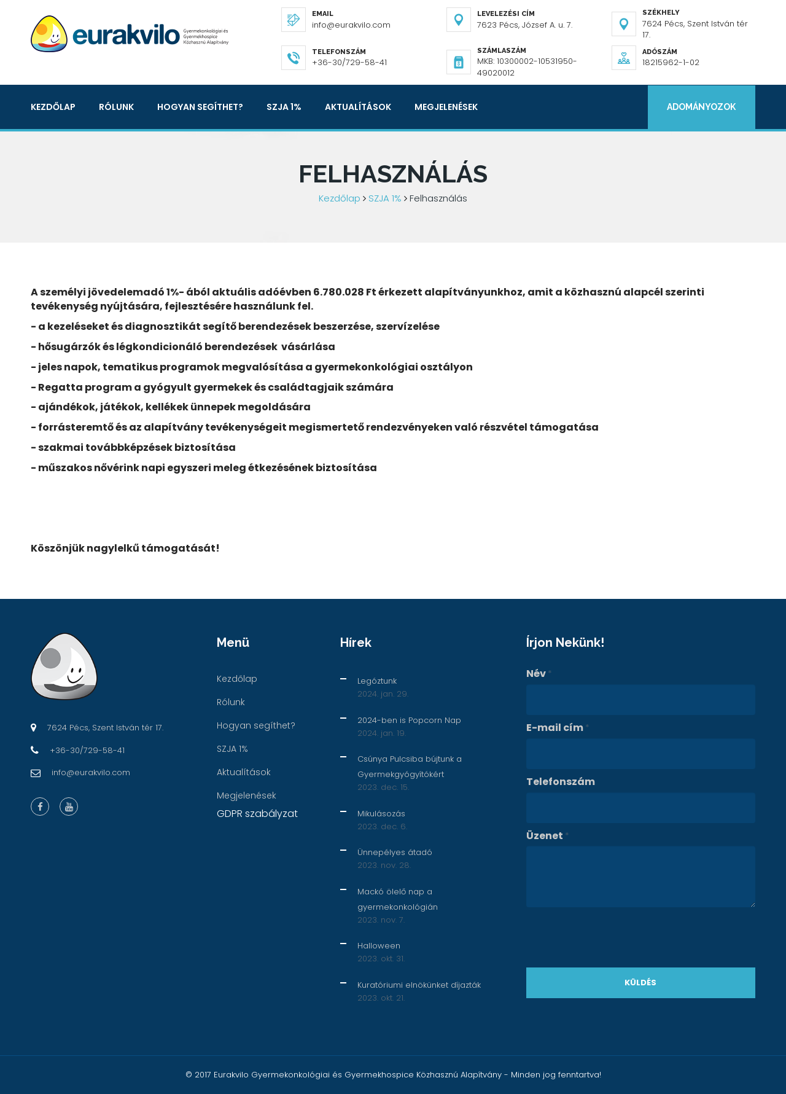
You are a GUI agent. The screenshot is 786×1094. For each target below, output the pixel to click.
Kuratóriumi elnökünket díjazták (419, 985)
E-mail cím (558, 728)
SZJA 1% (284, 107)
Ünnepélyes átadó (394, 852)
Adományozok (701, 107)
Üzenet (547, 836)
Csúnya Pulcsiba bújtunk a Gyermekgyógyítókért (409, 766)
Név (539, 674)
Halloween (378, 945)
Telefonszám (560, 782)
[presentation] (619, 937)
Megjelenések (446, 107)
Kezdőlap (53, 107)
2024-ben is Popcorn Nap (409, 720)
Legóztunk (377, 681)
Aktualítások (358, 107)
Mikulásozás (381, 813)
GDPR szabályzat (257, 814)
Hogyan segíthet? (200, 107)
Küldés (640, 982)
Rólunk (116, 107)
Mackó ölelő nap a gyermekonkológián (397, 899)
